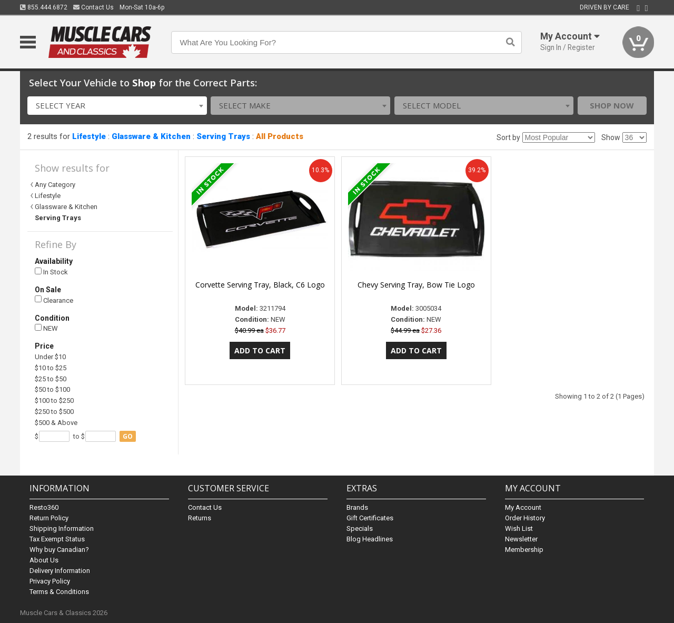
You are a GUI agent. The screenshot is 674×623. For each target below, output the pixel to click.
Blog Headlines (369, 539)
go (128, 436)
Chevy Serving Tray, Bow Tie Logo (416, 285)
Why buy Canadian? (59, 549)
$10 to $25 (50, 368)
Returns (199, 518)
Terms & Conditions (59, 592)
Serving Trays (223, 136)
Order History (525, 518)
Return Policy (48, 518)
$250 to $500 (54, 412)
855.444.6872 (43, 7)
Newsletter (521, 539)
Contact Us (93, 7)
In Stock (51, 272)
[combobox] (117, 105)
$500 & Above (56, 423)
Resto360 (43, 507)
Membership (524, 549)
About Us (43, 560)
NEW (46, 328)
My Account (523, 507)
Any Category (55, 185)
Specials (359, 528)
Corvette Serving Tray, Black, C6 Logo (260, 285)
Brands (357, 507)
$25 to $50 (50, 379)
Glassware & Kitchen (151, 136)
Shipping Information (61, 528)
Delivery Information (59, 571)
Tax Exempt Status (57, 539)
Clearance (54, 299)
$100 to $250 (54, 400)
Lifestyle (89, 136)
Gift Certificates (369, 518)
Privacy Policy (49, 581)
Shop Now (612, 105)
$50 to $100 (52, 389)
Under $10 (50, 357)
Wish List (519, 528)
